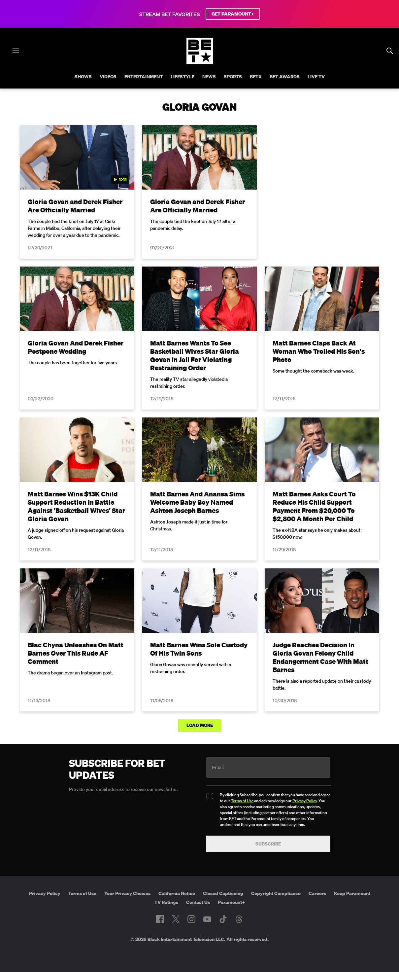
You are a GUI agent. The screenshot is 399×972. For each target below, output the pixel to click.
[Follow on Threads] (239, 919)
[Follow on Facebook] (160, 919)
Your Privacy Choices (127, 893)
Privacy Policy (304, 801)
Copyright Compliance (276, 893)
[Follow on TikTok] (223, 919)
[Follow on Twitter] (176, 919)
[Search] (389, 51)
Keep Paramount (352, 893)
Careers (317, 893)
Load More (199, 725)
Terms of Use (242, 801)
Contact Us (198, 902)
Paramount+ (231, 902)
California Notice (176, 893)
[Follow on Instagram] (191, 919)
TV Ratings (166, 902)
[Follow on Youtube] (207, 919)
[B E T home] (199, 62)
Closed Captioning (223, 893)
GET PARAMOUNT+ (233, 14)
